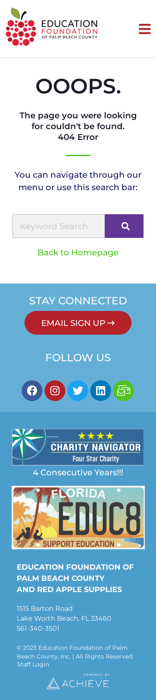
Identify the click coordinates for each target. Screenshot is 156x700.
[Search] (124, 226)
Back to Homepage (78, 252)
